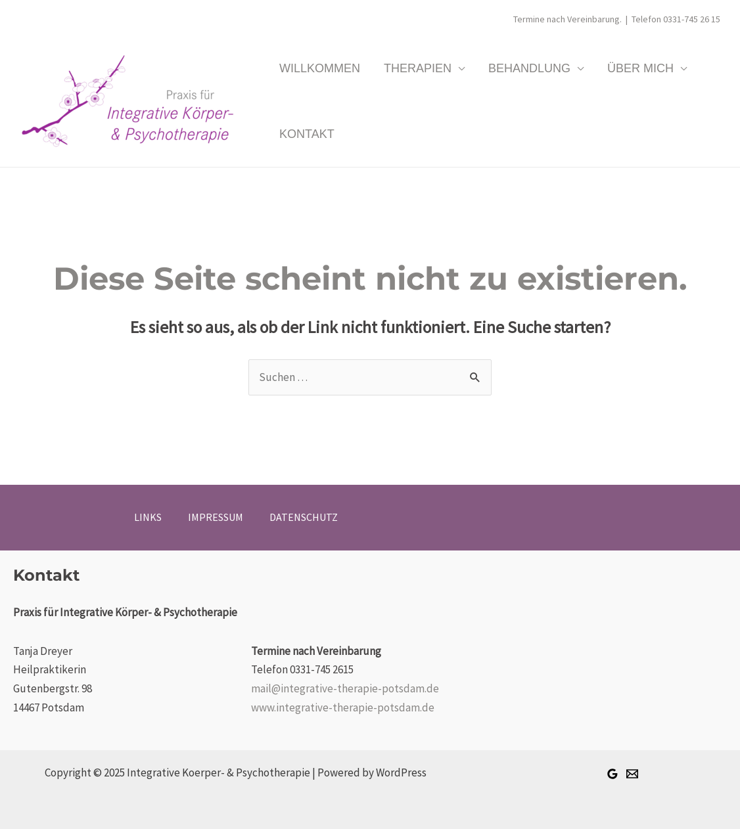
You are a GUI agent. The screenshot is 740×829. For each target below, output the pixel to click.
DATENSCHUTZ (303, 517)
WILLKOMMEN (319, 68)
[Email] (632, 774)
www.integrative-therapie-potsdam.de (342, 707)
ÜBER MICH (640, 68)
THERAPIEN (417, 68)
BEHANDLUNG (529, 68)
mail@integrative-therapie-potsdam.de (345, 688)
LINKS (148, 517)
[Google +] (612, 774)
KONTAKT (307, 134)
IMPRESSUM (215, 517)
